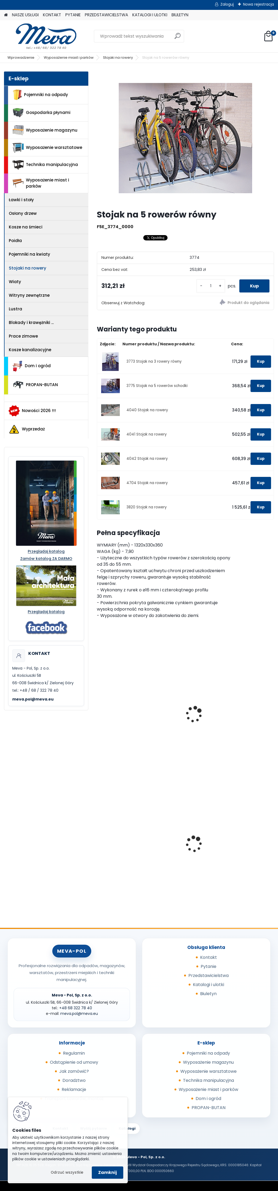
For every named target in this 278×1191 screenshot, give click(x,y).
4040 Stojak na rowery (147, 410)
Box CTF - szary (177, 839)
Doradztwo (74, 1080)
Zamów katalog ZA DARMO (46, 558)
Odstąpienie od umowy (74, 1062)
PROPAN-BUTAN (35, 384)
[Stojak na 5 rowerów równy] (185, 138)
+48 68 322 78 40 (75, 1008)
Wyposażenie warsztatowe (47, 148)
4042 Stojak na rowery (147, 458)
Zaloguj (227, 4)
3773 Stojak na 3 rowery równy (154, 361)
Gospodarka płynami (41, 113)
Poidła (15, 240)
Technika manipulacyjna (45, 165)
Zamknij (107, 1172)
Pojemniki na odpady (40, 94)
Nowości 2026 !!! (32, 410)
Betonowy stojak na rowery (242, 707)
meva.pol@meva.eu (33, 699)
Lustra (15, 309)
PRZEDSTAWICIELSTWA (106, 15)
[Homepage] (6, 15)
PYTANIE (73, 15)
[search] (177, 38)
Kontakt (208, 957)
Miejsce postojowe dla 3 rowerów (124, 716)
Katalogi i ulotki (208, 985)
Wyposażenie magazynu (45, 130)
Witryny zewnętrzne (29, 295)
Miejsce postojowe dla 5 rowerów (184, 716)
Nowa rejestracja (258, 4)
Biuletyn (208, 994)
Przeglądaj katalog (46, 551)
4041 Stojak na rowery (146, 434)
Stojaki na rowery (118, 57)
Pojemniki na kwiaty (29, 254)
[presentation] (99, 708)
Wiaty (15, 281)
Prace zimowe (23, 336)
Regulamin (74, 1053)
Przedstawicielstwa (208, 975)
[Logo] (40, 36)
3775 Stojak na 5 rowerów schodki (157, 385)
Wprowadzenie (20, 57)
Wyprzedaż (27, 429)
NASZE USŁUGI (25, 15)
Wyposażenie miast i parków (69, 57)
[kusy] (210, 286)
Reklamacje (74, 1089)
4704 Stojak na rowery (147, 482)
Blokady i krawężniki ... (31, 322)
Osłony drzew (23, 213)
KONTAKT (52, 15)
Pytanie (208, 966)
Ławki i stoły (21, 200)
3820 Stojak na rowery (146, 507)
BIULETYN (180, 15)
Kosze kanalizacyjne (30, 350)
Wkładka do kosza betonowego (120, 845)
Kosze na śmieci (25, 227)
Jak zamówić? (74, 1071)
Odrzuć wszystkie (67, 1172)
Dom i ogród (31, 366)
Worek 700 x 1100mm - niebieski (244, 841)
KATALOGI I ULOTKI (149, 15)
